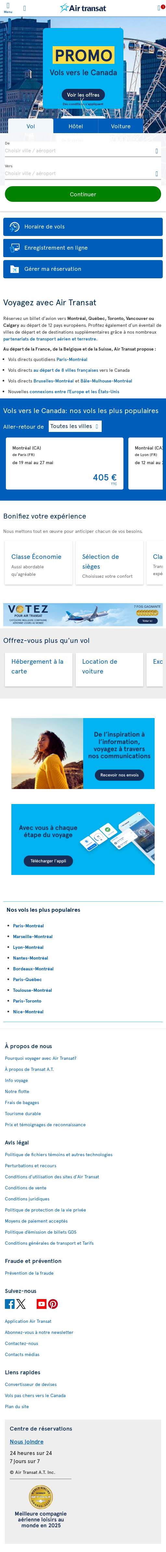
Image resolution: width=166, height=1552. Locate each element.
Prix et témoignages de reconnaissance (45, 1124)
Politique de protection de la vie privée (45, 1210)
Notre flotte (17, 1091)
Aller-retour (19, 426)
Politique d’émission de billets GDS (40, 1232)
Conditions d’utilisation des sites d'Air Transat (52, 1176)
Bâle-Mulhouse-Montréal (106, 381)
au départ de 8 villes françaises (65, 370)
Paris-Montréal (72, 359)
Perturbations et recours (30, 1165)
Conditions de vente (25, 1188)
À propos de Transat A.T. (29, 1069)
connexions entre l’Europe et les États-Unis (74, 391)
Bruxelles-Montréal (53, 381)
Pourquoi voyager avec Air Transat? (40, 1058)
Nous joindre (27, 1441)
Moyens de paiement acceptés (36, 1221)
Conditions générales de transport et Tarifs (49, 1243)
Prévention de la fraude (29, 1273)
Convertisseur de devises (31, 1384)
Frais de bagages (22, 1102)
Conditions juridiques (27, 1199)
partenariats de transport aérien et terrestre (49, 339)
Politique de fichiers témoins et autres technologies (58, 1154)
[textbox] (83, 149)
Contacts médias (22, 1354)
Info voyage (16, 1080)
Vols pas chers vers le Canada (35, 1395)
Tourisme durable (23, 1113)
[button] (30, 125)
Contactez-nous (21, 1343)
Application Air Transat (28, 1321)
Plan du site (17, 1406)
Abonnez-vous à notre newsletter (39, 1332)
